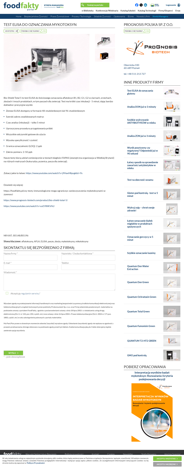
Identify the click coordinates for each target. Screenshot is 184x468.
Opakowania (119, 16)
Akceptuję (25, 293)
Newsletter (128, 454)
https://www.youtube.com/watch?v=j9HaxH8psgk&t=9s (54, 173)
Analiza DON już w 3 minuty (141, 106)
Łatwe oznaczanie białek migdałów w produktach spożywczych (140, 223)
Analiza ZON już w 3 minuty (141, 135)
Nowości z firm (143, 16)
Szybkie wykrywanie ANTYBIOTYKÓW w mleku (141, 121)
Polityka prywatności (74, 454)
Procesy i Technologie (81, 16)
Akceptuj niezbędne (166, 464)
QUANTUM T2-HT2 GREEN (141, 340)
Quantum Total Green (138, 311)
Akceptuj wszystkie (166, 459)
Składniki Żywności (102, 16)
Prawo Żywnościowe (59, 16)
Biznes (131, 16)
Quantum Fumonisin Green (141, 326)
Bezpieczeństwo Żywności (36, 16)
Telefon (65, 262)
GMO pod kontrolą (136, 355)
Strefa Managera (160, 16)
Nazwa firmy (11, 253)
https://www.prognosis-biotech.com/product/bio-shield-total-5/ (36, 200)
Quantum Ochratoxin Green (141, 296)
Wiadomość (10, 272)
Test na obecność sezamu (140, 179)
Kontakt (95, 454)
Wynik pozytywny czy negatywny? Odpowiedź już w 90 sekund (142, 150)
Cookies (111, 454)
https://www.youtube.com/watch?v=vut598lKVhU (29, 206)
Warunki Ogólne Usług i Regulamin (41, 454)
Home (18, 16)
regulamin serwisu (30, 293)
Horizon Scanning (172, 454)
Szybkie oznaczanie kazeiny (141, 253)
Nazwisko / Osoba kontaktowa (77, 253)
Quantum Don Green (138, 282)
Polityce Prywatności (36, 463)
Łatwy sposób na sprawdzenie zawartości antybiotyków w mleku (142, 165)
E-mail (8, 262)
